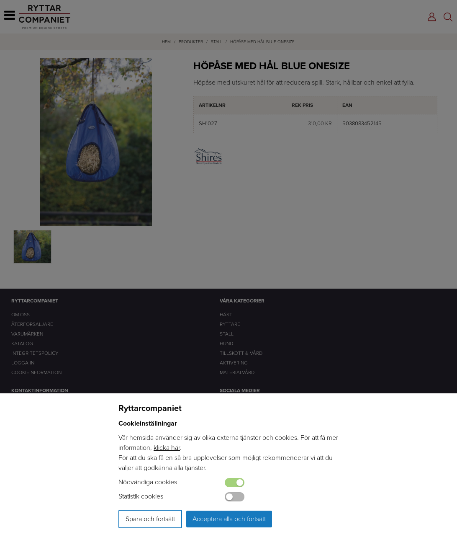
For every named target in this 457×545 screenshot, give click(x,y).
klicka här (167, 447)
